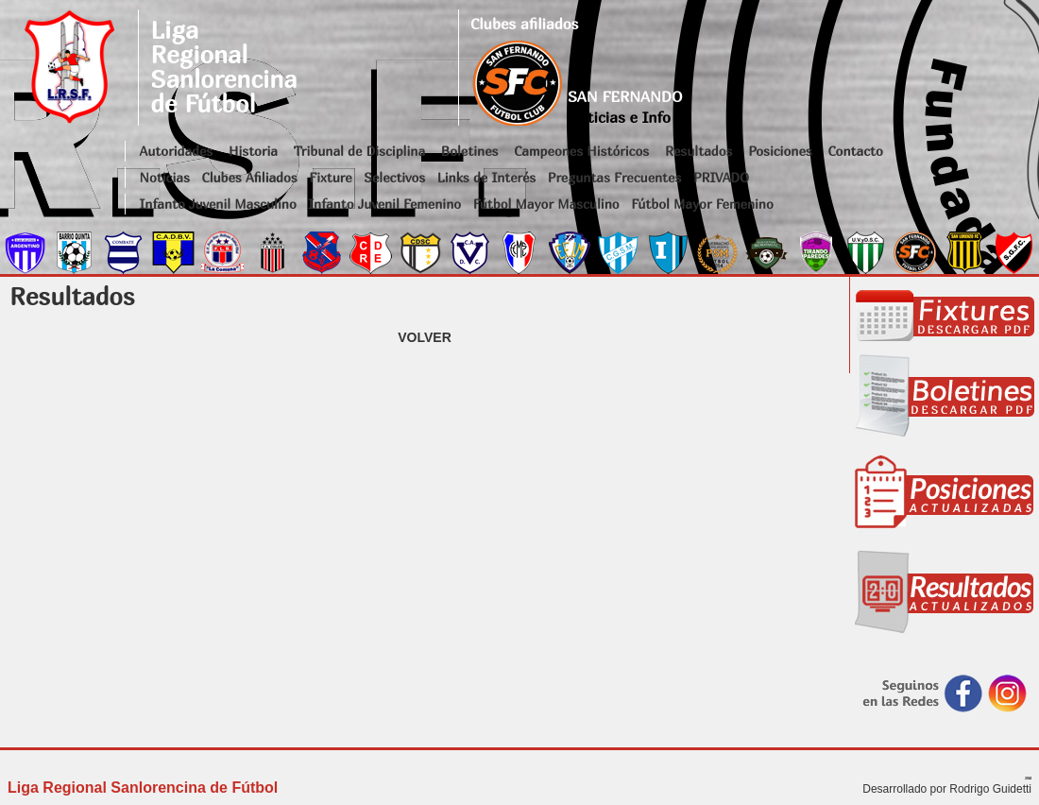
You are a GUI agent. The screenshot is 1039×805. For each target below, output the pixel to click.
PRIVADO (721, 177)
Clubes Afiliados (250, 177)
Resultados (698, 151)
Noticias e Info (619, 117)
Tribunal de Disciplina (359, 151)
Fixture (330, 177)
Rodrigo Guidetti (990, 789)
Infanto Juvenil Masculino (218, 204)
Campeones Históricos (581, 151)
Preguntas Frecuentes (615, 177)
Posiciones (779, 151)
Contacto (854, 151)
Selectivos (394, 177)
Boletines (470, 151)
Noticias (165, 177)
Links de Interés (486, 177)
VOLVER (424, 337)
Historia (253, 151)
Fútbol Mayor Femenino (702, 204)
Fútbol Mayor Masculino (546, 204)
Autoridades (176, 151)
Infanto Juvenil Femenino (384, 204)
